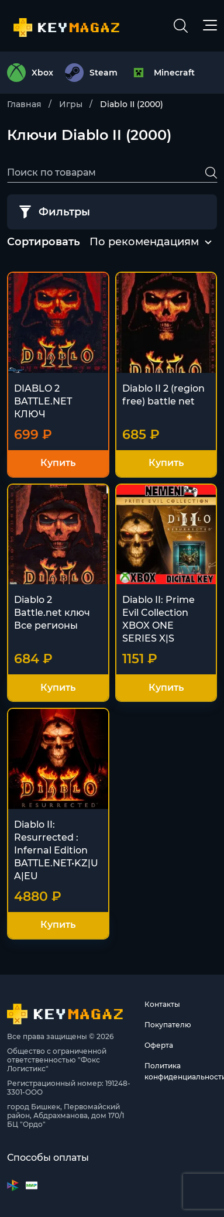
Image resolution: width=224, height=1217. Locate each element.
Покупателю (167, 1024)
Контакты (162, 1004)
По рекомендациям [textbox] (144, 242)
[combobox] (144, 242)
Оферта (158, 1045)
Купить (57, 462)
